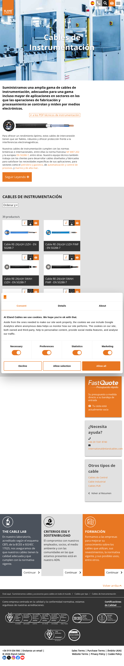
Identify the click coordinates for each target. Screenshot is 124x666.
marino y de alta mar (26, 167)
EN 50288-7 (22, 155)
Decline (22, 366)
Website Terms (80, 654)
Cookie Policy (115, 654)
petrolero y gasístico (32, 164)
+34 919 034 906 (11, 650)
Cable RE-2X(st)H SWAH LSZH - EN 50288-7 (18, 280)
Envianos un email (32, 650)
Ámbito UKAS (114, 650)
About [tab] (102, 305)
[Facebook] (18, 657)
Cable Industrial (97, 481)
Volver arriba (112, 585)
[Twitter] (9, 657)
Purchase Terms (96, 650)
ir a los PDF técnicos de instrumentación (54, 115)
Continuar (32, 572)
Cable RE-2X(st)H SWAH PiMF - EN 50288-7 (59, 280)
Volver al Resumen (99, 493)
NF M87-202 (72, 151)
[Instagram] (13, 657)
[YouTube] (22, 657)
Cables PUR (94, 485)
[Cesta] (36, 223)
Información (25, 223)
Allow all (101, 366)
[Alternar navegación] (118, 3)
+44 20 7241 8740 (97, 441)
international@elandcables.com (105, 448)
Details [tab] (62, 305)
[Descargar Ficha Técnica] (30, 223)
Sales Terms (78, 650)
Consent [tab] (21, 305)
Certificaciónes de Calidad (113, 603)
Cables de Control (98, 477)
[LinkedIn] (4, 657)
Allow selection (62, 366)
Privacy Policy (98, 654)
